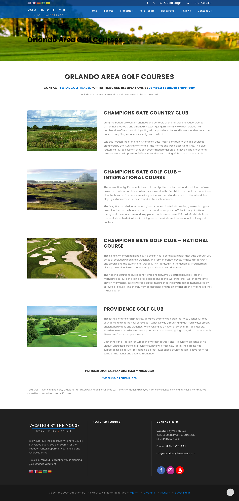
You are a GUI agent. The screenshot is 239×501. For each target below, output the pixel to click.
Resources (167, 10)
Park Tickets (147, 10)
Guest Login (173, 3)
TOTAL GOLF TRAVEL (75, 88)
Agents (134, 492)
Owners (165, 492)
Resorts (108, 10)
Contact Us (205, 10)
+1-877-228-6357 (201, 3)
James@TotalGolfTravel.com (172, 88)
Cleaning (149, 492)
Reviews (186, 10)
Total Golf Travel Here (119, 378)
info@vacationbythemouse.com (176, 453)
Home (93, 10)
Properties (126, 10)
